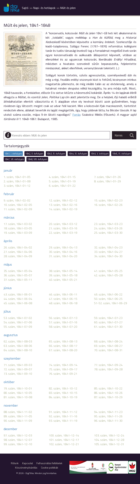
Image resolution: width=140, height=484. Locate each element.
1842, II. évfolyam (34, 153)
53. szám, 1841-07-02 (18, 318)
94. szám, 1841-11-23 (108, 412)
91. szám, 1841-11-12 (63, 412)
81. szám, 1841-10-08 (18, 397)
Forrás (76, 114)
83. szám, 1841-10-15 (63, 393)
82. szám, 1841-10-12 (63, 388)
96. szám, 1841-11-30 (108, 420)
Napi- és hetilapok (44, 8)
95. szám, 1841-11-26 (108, 416)
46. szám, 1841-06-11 (63, 294)
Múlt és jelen (68, 8)
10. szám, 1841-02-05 (18, 205)
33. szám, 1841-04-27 (108, 252)
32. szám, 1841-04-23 (108, 247)
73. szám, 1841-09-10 (18, 373)
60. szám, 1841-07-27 (108, 322)
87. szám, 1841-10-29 (108, 397)
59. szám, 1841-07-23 (108, 318)
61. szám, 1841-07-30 (108, 326)
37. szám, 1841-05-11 (18, 279)
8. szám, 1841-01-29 (107, 181)
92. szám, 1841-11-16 (63, 416)
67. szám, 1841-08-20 (63, 350)
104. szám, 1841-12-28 (109, 440)
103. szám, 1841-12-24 (109, 435)
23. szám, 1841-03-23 (108, 224)
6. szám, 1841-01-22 (62, 185)
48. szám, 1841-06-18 (63, 303)
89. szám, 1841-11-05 (18, 416)
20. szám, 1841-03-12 (63, 224)
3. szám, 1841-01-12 (17, 185)
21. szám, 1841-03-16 (63, 228)
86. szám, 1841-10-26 (108, 393)
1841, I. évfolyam (13, 153)
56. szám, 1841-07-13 (63, 318)
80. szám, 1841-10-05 (18, 393)
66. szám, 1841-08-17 (63, 346)
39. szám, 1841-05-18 (63, 275)
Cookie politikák (49, 467)
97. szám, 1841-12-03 (18, 435)
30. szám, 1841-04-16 (63, 252)
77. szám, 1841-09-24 (108, 365)
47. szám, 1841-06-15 (63, 299)
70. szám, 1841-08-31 (108, 350)
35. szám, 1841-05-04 (18, 271)
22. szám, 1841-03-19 (63, 232)
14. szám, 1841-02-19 (63, 209)
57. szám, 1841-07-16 (63, 322)
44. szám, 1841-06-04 (18, 299)
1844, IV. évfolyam (78, 153)
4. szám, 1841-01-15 (62, 177)
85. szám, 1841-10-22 (108, 388)
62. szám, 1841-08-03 (18, 341)
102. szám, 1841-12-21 (64, 444)
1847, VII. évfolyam (14, 159)
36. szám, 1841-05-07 (18, 275)
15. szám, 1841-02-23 (108, 200)
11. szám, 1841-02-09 (18, 209)
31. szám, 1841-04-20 (63, 256)
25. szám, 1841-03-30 (108, 232)
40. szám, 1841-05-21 (63, 279)
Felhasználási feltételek (49, 463)
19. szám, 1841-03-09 (18, 232)
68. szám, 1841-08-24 (108, 341)
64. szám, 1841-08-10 (18, 350)
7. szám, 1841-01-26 (107, 177)
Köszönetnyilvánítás (26, 467)
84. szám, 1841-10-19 (63, 397)
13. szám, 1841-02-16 (63, 205)
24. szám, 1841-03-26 (108, 228)
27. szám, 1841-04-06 (18, 252)
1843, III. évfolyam (56, 153)
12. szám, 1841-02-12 (63, 200)
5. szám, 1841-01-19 (62, 181)
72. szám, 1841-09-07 (18, 369)
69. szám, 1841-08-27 (108, 346)
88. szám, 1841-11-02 (18, 412)
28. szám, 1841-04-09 (18, 256)
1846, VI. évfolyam (121, 153)
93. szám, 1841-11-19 (63, 420)
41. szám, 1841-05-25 (108, 271)
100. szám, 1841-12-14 (64, 435)
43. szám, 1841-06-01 (18, 294)
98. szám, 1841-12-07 (18, 440)
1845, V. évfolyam (100, 153)
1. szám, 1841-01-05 (17, 177)
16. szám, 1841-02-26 (108, 205)
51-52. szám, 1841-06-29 (110, 303)
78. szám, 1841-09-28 (108, 369)
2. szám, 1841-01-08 (17, 181)
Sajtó (25, 8)
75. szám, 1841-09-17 (63, 369)
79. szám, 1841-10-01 (18, 388)
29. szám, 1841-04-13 (63, 247)
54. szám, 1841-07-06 (18, 322)
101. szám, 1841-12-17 (64, 440)
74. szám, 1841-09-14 (63, 365)
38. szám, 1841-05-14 (63, 271)
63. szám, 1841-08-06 (18, 346)
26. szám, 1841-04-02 (18, 247)
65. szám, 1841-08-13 (63, 341)
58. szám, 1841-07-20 (63, 326)
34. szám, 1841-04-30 (108, 256)
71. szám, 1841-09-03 (18, 365)
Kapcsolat (27, 463)
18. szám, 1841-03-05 (18, 228)
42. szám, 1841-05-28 (108, 275)
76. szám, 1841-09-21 (63, 373)
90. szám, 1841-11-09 (18, 420)
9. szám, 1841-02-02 (17, 200)
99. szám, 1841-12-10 (18, 444)
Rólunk (15, 463)
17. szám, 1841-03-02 (18, 224)
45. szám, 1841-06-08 (18, 303)
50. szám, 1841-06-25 (108, 299)
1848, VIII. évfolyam (37, 159)
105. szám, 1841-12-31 (109, 444)
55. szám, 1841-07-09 (18, 326)
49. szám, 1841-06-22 (108, 294)
